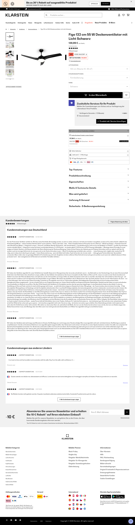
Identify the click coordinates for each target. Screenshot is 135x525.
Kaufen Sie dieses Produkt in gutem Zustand (85, 135)
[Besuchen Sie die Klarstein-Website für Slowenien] (81, 509)
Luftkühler (9, 475)
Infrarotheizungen (12, 466)
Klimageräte (14, 29)
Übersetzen (124, 366)
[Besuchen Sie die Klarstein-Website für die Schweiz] (77, 496)
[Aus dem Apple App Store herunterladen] (105, 496)
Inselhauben (10, 460)
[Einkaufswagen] (128, 15)
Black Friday (73, 451)
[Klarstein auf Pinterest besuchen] (25, 521)
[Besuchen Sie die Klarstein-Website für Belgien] (70, 509)
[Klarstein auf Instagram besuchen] (7, 521)
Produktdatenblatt (73, 46)
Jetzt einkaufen (104, 4)
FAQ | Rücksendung (107, 457)
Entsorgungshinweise (107, 472)
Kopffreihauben (11, 463)
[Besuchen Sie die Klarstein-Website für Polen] (70, 504)
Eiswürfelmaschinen (13, 469)
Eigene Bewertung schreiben (115, 222)
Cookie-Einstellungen (107, 478)
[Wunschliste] (123, 15)
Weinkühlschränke (12, 451)
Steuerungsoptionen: (76, 74)
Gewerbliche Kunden (107, 475)
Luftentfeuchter (11, 457)
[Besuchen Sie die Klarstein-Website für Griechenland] (85, 509)
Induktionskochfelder (13, 481)
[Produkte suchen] (73, 15)
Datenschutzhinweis (124, 417)
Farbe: (71, 82)
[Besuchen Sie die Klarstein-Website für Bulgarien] (81, 504)
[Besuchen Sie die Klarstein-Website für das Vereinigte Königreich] (73, 500)
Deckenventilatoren (37, 29)
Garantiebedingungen (108, 466)
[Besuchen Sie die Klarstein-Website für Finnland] (85, 504)
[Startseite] (8, 29)
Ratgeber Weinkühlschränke (79, 457)
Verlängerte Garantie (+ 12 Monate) (92, 113)
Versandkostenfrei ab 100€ (36, 9)
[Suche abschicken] (46, 15)
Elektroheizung (74, 466)
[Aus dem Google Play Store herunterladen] (118, 496)
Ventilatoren (24, 29)
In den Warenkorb (96, 95)
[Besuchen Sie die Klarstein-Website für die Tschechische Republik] (81, 500)
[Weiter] (131, 22)
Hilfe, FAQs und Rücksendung (120, 9)
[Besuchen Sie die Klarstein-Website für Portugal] (77, 509)
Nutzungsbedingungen (106, 504)
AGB (49, 521)
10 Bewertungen (73, 51)
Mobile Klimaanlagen (13, 454)
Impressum (58, 521)
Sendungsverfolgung (107, 460)
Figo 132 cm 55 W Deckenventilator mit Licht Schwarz (61, 29)
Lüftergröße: (74, 65)
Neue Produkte (123, 23)
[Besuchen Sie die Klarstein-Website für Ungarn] (85, 500)
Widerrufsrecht (105, 463)
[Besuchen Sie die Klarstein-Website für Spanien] (70, 500)
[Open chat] (130, 521)
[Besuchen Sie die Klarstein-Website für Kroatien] (73, 504)
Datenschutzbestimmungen (109, 502)
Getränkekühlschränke (14, 472)
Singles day (73, 454)
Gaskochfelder (11, 484)
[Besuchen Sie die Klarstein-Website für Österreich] (73, 496)
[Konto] (119, 15)
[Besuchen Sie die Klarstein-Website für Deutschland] (70, 496)
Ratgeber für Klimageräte (78, 460)
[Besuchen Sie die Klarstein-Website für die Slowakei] (77, 500)
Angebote (111, 23)
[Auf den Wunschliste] (126, 95)
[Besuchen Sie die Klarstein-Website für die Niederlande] (73, 509)
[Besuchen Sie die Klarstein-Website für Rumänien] (77, 504)
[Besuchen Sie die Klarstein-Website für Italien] (85, 496)
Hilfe (101, 454)
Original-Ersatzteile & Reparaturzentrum (114, 469)
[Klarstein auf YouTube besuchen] (19, 521)
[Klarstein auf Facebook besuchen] (13, 521)
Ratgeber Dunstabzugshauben (79, 463)
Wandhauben (10, 478)
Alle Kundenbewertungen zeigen (70, 336)
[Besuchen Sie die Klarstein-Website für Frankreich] (81, 496)
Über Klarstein (105, 451)
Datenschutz (40, 521)
